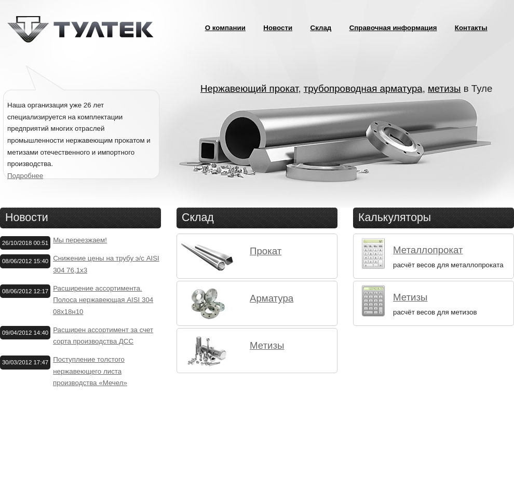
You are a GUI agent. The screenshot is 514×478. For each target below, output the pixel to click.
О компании (225, 28)
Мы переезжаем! (80, 240)
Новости (277, 28)
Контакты (471, 28)
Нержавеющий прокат (249, 88)
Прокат (265, 250)
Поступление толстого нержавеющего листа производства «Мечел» (90, 371)
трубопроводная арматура (363, 88)
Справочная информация (393, 28)
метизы (444, 88)
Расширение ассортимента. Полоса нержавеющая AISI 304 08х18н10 (103, 300)
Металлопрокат (428, 249)
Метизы (267, 345)
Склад (321, 28)
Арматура (271, 298)
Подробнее (25, 176)
